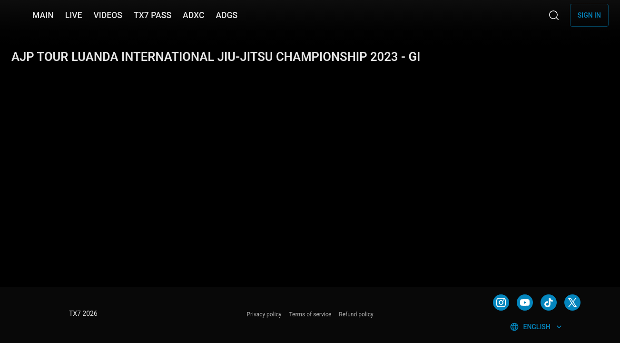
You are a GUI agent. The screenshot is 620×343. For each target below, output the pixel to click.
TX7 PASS (152, 15)
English (536, 327)
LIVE (73, 15)
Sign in (589, 15)
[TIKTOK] (549, 302)
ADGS (226, 15)
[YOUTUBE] (525, 302)
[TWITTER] (572, 302)
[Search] (553, 15)
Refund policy (356, 314)
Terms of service (310, 314)
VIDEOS (107, 15)
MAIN (43, 15)
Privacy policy (263, 314)
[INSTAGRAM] (501, 302)
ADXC (193, 15)
